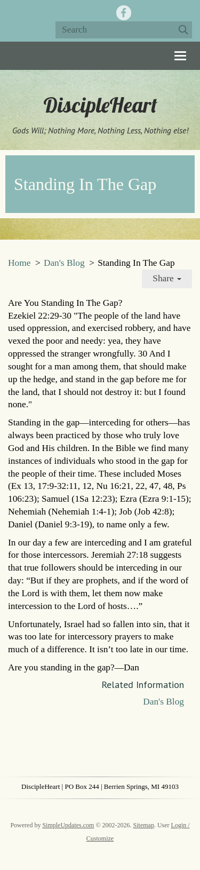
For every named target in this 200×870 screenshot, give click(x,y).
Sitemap (143, 825)
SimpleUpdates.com (68, 825)
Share (167, 278)
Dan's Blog (64, 263)
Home (19, 263)
